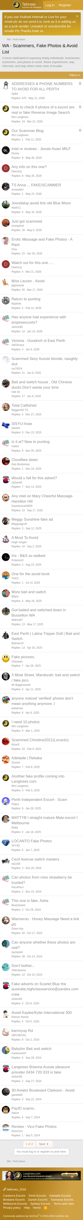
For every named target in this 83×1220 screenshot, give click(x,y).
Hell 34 (16, 392)
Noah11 (16, 207)
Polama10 (17, 560)
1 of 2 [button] (29, 1144)
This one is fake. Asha (30, 901)
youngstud (18, 225)
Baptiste (16, 303)
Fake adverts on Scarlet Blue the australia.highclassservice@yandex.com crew (45, 989)
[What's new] (77, 5)
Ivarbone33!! (19, 1053)
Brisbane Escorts (14, 1199)
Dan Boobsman (21, 464)
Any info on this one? (29, 167)
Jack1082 (17, 327)
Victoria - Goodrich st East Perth (38, 341)
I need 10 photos (26, 722)
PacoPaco (18, 887)
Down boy (17, 928)
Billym (15, 596)
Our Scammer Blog (28, 131)
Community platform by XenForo (36, 1216)
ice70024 (17, 368)
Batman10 (18, 643)
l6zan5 (15, 744)
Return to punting (26, 299)
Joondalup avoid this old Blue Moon (41, 203)
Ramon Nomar (20, 1017)
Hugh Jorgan (19, 542)
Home (37, 1207)
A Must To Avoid (25, 538)
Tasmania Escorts (62, 1199)
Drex (14, 249)
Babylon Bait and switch (32, 1049)
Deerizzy (17, 171)
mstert (15, 446)
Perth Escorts (37, 1195)
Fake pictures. (23, 657)
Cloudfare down (25, 460)
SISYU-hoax (22, 424)
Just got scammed (27, 221)
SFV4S (16, 845)
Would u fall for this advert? (34, 478)
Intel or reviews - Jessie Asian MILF (41, 149)
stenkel (16, 428)
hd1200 (16, 863)
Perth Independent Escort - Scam (39, 800)
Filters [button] (73, 75)
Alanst (15, 1112)
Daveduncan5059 (22, 505)
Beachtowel (18, 905)
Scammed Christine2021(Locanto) (40, 740)
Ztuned (16, 762)
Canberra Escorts (14, 1195)
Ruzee (15, 153)
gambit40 (17, 1094)
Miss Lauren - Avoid (28, 281)
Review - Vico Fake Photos (34, 1127)
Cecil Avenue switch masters (35, 859)
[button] (6, 5)
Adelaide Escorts (60, 1195)
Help (27, 1207)
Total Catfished (24, 405)
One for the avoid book (31, 574)
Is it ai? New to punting (31, 442)
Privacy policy (12, 1207)
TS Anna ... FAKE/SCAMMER (36, 185)
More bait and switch (29, 592)
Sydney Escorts (40, 1203)
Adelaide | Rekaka (27, 758)
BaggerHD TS (20, 410)
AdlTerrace (18, 345)
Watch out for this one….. (33, 263)
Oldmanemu (19, 970)
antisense (17, 708)
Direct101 (17, 1131)
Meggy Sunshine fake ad (32, 519)
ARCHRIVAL (19, 1035)
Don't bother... (23, 966)
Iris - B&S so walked (28, 556)
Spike (15, 93)
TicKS (15, 578)
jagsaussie (18, 285)
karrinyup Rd (22, 1031)
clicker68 (17, 482)
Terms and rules (64, 1203)
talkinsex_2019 (14, 1189)
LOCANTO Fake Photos (32, 841)
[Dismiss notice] (77, 16)
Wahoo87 (17, 619)
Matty (15, 827)
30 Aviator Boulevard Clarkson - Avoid (43, 1090)
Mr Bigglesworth (21, 684)
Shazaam (17, 661)
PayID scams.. (24, 1108)
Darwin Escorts (37, 1199)
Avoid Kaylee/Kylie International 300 (42, 1013)
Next (44, 1144)
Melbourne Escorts (15, 1203)
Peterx (15, 804)
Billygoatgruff (19, 524)
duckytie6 (17, 952)
